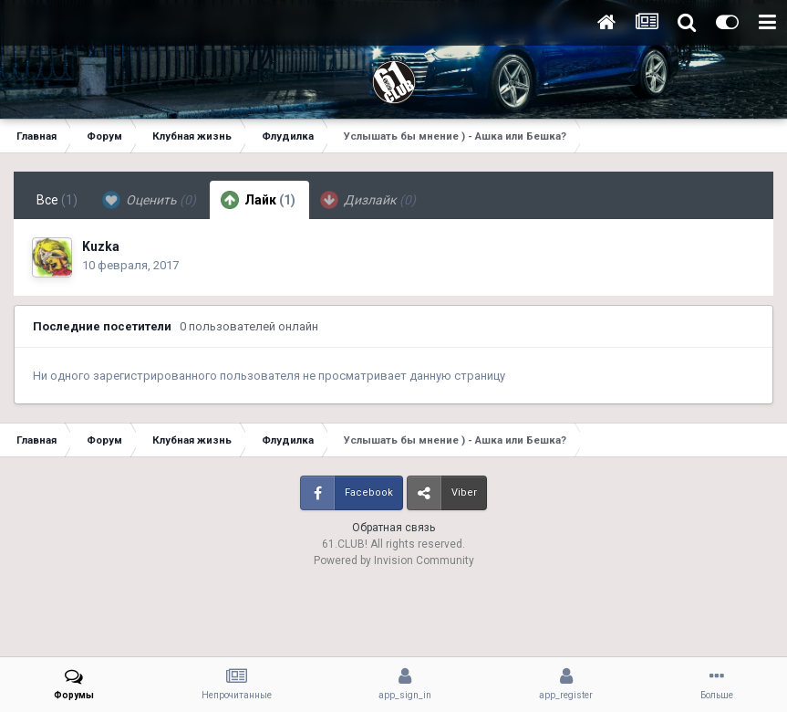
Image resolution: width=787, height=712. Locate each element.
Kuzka (100, 246)
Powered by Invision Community (394, 560)
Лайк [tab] (258, 200)
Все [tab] (57, 200)
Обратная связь (393, 527)
